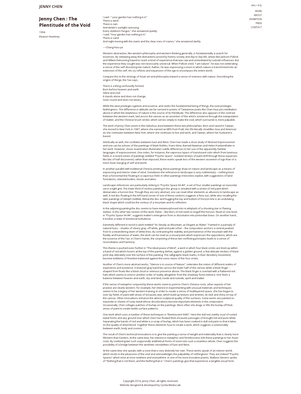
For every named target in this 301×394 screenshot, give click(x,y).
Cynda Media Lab (170, 385)
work (258, 11)
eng (253, 5)
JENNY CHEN (50, 6)
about (258, 15)
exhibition (255, 19)
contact (256, 27)
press (259, 23)
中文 (260, 5)
